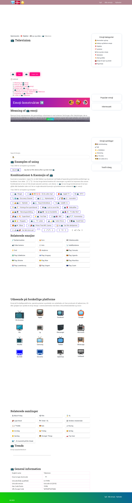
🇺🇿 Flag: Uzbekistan (18, 255)
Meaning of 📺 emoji (21, 83)
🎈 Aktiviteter (99, 55)
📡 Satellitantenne (72, 245)
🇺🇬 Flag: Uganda (71, 255)
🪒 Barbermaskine (18, 240)
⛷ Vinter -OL (43, 421)
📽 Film (41, 416)
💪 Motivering (99, 153)
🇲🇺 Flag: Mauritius (72, 260)
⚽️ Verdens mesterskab (74, 421)
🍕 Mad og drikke (100, 58)
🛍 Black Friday (17, 416)
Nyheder (118, 2)
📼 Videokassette (72, 240)
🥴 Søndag (15, 436)
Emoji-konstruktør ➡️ (28, 103)
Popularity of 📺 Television (23, 93)
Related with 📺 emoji (21, 88)
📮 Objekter (24, 36)
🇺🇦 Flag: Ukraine (17, 260)
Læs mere (50, 119)
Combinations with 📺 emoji (24, 86)
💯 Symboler (98, 49)
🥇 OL (68, 416)
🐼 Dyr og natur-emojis (101, 52)
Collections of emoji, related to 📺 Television (29, 92)
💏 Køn (41, 426)
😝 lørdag (69, 431)
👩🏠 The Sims (99, 156)
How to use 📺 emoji (21, 84)
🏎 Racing (69, 426)
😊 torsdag (16, 431)
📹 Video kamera (18, 245)
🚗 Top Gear (70, 436)
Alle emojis (109, 2)
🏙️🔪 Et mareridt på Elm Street (22, 441)
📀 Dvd (14, 250)
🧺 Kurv (42, 240)
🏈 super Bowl (17, 421)
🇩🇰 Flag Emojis (99, 63)
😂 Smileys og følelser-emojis (103, 43)
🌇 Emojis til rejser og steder (103, 61)
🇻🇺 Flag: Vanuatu (72, 250)
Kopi (19, 74)
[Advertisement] (56, 13)
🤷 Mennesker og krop (101, 40)
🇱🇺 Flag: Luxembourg (19, 265)
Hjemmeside (15, 36)
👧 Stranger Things (45, 436)
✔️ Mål (97, 147)
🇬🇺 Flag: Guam (71, 265)
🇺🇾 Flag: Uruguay (45, 255)
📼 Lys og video (35, 36)
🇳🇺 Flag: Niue (43, 260)
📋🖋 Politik (16, 426)
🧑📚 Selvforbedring (101, 144)
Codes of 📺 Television (22, 95)
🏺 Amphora (43, 250)
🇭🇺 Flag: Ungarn (44, 265)
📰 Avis (41, 245)
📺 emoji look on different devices (26, 90)
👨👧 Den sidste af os (101, 159)
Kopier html (34, 74)
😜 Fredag (42, 431)
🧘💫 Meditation (100, 150)
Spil (100, 2)
